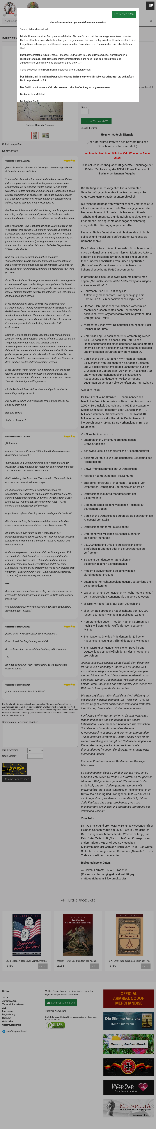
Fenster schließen (124, 14)
